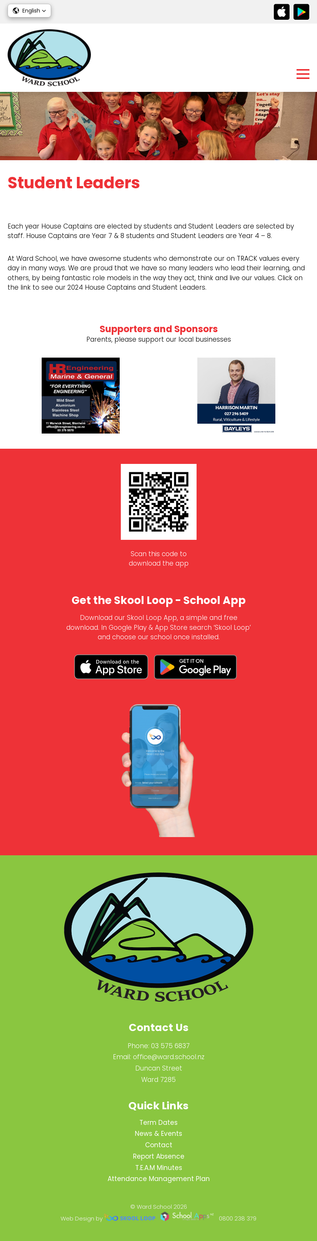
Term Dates (158, 1122)
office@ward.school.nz (169, 1056)
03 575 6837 (170, 1045)
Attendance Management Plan (159, 1178)
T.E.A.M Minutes (158, 1167)
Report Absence (158, 1156)
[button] (29, 10)
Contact (158, 1145)
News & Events (158, 1133)
